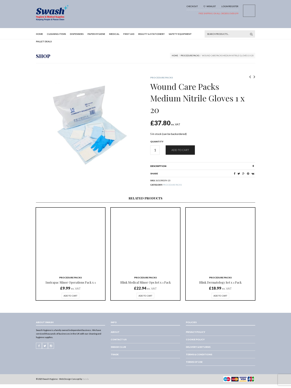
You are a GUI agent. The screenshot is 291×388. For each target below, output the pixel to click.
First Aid (128, 34)
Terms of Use (194, 361)
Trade (115, 354)
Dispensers (77, 34)
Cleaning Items (56, 34)
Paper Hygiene (96, 34)
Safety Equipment (180, 34)
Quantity (156, 141)
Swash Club (118, 347)
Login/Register (229, 6)
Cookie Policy (195, 339)
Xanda (86, 379)
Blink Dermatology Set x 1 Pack (220, 282)
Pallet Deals (44, 41)
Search (251, 34)
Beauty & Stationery (151, 34)
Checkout (192, 6)
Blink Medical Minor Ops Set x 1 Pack (145, 282)
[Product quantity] (155, 150)
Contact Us (118, 339)
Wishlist (209, 6)
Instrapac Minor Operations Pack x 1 (71, 282)
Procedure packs (190, 55)
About (115, 332)
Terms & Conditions (199, 354)
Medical (114, 34)
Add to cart (180, 150)
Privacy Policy (195, 332)
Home (39, 34)
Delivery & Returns (198, 347)
